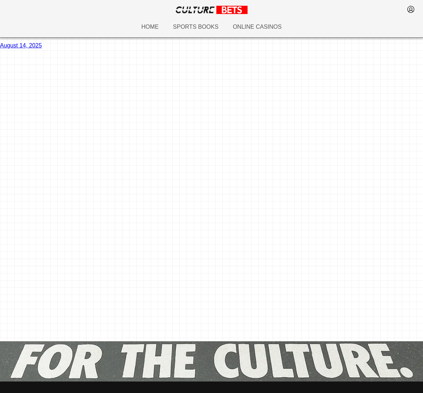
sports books (195, 27)
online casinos (257, 27)
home (150, 27)
